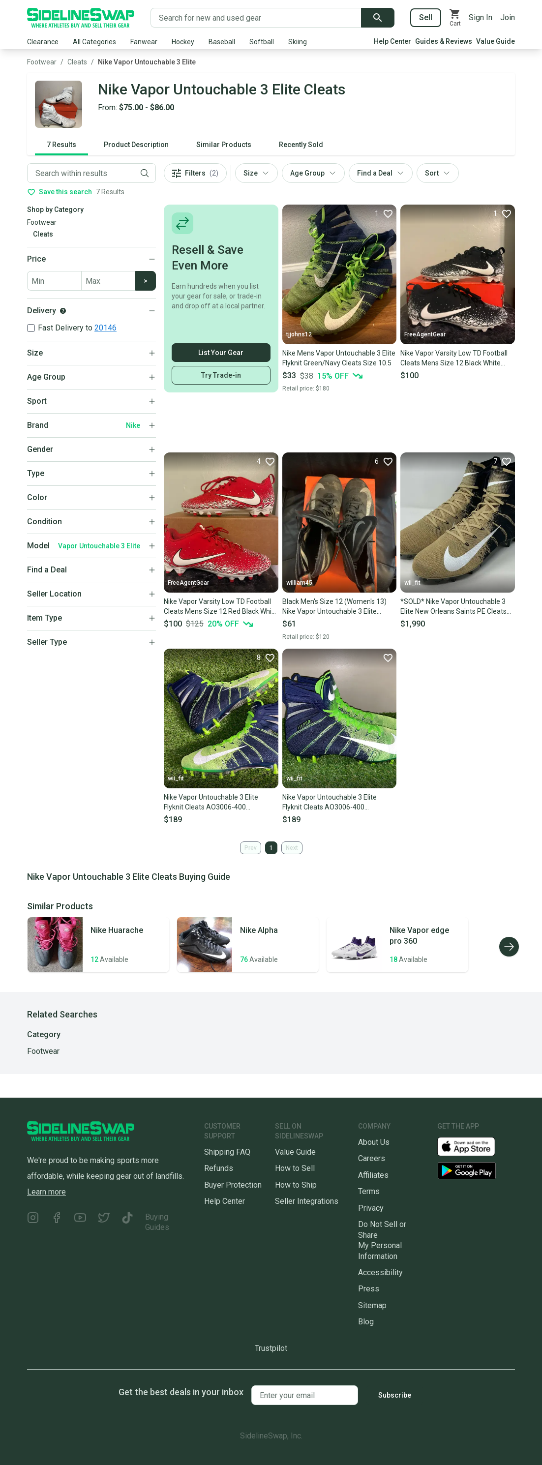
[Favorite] (383, 213)
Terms (369, 1191)
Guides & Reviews (443, 41)
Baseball (222, 42)
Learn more (46, 1191)
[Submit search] (377, 18)
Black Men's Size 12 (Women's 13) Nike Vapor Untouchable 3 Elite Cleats (334, 607)
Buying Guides (157, 1222)
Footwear (42, 62)
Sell (425, 17)
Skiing (297, 42)
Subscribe (394, 1395)
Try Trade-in (221, 375)
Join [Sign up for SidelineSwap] (507, 17)
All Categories (94, 42)
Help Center (392, 41)
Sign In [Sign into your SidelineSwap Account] (480, 17)
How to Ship (296, 1185)
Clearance (43, 42)
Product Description (136, 145)
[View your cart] (455, 18)
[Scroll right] (509, 947)
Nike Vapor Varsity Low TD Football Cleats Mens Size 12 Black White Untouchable (454, 358)
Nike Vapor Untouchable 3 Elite (147, 62)
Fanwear (143, 42)
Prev (250, 847)
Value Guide (495, 41)
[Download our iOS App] (474, 1146)
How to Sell (295, 1168)
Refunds (218, 1168)
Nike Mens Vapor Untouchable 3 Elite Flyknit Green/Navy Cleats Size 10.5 (338, 358)
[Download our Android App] (476, 1170)
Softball (261, 42)
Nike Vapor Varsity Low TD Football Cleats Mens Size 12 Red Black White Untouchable (221, 607)
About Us (374, 1142)
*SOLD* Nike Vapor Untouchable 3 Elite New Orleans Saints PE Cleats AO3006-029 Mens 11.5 (453, 607)
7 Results (61, 145)
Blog (366, 1321)
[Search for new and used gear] (256, 17)
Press (368, 1288)
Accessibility (380, 1272)
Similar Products (223, 145)
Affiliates (373, 1175)
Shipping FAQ (227, 1152)
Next (292, 847)
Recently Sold (301, 145)
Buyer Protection (233, 1185)
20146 (105, 327)
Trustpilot (271, 1348)
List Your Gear (220, 353)
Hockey (183, 42)
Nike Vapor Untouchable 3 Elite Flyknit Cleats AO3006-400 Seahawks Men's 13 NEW (211, 802)
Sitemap (372, 1305)
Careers (371, 1158)
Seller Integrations (306, 1201)
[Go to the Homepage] (80, 18)
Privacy (371, 1208)
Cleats (77, 62)
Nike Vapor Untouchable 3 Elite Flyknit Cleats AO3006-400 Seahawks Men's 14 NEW (329, 802)
